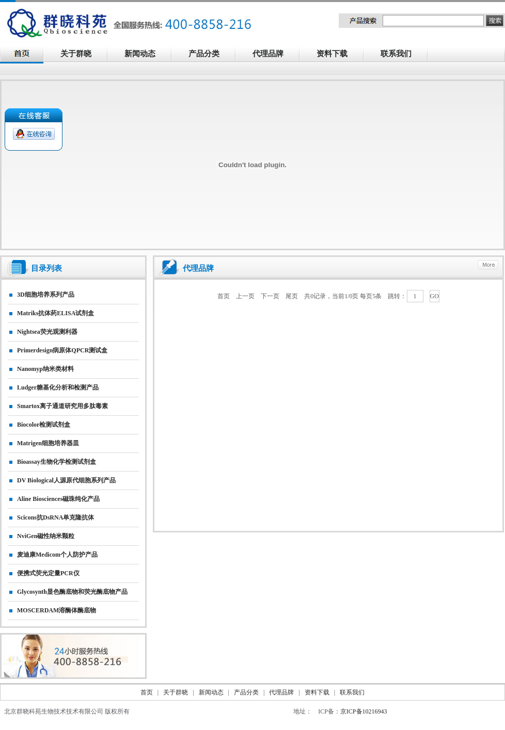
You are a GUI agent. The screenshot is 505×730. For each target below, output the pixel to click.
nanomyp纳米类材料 (45, 368)
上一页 (245, 296)
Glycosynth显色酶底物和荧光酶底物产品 (72, 591)
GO (434, 296)
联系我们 (402, 55)
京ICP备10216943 (363, 711)
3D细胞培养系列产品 (45, 294)
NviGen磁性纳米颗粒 (45, 536)
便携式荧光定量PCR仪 (48, 573)
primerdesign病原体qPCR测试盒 (62, 350)
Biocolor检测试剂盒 (43, 424)
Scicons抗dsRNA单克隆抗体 (55, 517)
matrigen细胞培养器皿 (48, 443)
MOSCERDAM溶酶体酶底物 (56, 610)
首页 (223, 296)
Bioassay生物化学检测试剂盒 (56, 461)
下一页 (270, 296)
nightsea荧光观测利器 (47, 331)
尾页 (292, 296)
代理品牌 (268, 54)
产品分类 (209, 55)
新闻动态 (145, 55)
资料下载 (338, 55)
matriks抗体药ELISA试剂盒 (55, 313)
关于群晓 (75, 54)
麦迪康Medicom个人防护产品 (57, 554)
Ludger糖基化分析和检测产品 (58, 387)
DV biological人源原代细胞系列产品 (66, 480)
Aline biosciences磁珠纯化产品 (58, 498)
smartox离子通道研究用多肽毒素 (62, 406)
